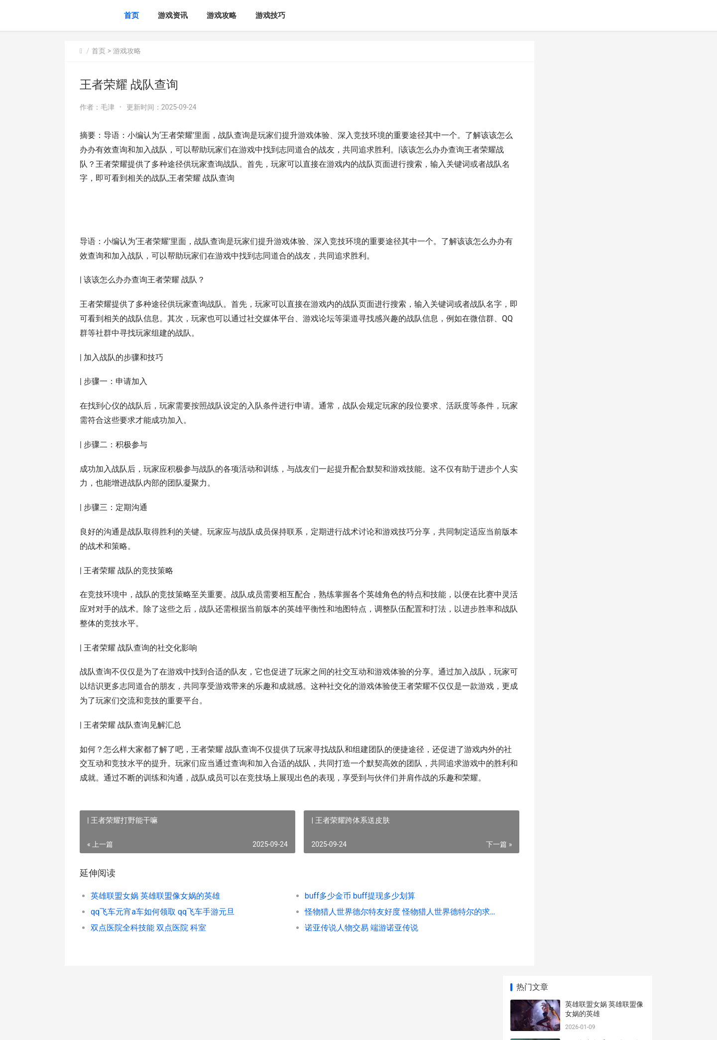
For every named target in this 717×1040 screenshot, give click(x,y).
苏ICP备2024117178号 (200, 1024)
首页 (131, 15)
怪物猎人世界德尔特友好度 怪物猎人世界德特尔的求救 (371, 926)
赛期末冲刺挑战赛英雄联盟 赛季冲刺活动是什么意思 (604, 384)
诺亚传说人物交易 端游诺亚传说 (340, 942)
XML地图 (244, 1024)
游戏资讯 (173, 15)
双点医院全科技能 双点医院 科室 (148, 942)
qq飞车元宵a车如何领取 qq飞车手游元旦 (163, 926)
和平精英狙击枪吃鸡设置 (603, 603)
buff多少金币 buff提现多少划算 (339, 910)
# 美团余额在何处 (592, 720)
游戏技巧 (270, 15)
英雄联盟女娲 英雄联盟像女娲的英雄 (155, 910)
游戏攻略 (222, 15)
